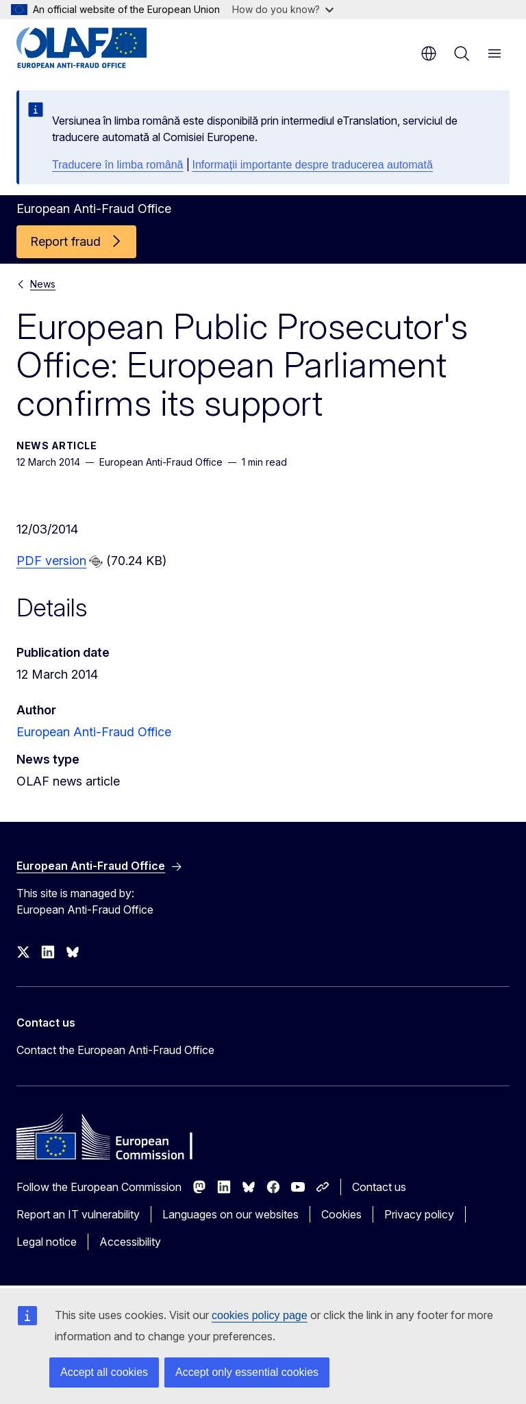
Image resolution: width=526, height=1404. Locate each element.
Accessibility (130, 1242)
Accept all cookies (104, 1372)
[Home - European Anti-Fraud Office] (98, 47)
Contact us (379, 1187)
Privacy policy (419, 1214)
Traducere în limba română (118, 165)
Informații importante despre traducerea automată (312, 165)
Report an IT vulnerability (78, 1214)
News (42, 284)
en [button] (429, 53)
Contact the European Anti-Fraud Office (115, 1050)
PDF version (51, 560)
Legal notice (46, 1242)
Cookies (341, 1214)
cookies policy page (260, 1315)
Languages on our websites (230, 1214)
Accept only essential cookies (246, 1372)
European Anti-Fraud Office (93, 732)
